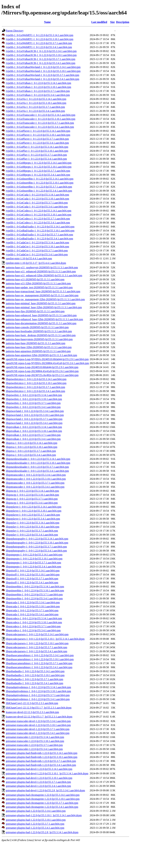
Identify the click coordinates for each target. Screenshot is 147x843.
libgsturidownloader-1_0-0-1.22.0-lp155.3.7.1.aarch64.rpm (37, 466)
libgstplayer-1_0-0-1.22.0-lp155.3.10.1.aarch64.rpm (33, 510)
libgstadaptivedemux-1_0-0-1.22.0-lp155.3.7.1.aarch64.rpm (38, 695)
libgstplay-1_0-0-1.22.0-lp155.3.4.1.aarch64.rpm (32, 534)
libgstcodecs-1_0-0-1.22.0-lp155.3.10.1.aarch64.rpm (34, 622)
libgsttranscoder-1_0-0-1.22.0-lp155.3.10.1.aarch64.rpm (36, 478)
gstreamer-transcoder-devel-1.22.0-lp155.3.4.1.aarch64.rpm (37, 733)
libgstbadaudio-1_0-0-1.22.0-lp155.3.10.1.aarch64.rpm (35, 675)
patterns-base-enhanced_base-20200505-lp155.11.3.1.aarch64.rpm (41, 315)
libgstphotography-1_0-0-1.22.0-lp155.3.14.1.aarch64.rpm (37, 538)
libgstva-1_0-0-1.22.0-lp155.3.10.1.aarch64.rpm (31, 447)
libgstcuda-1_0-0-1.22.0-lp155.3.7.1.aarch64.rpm (32, 610)
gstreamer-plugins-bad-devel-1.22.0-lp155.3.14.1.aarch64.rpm (39, 769)
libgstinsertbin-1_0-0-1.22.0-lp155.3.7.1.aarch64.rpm (34, 594)
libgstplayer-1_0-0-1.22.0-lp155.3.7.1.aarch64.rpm (33, 514)
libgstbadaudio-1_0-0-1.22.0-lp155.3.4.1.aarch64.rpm (34, 683)
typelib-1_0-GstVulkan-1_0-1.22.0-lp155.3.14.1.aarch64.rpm (38, 83)
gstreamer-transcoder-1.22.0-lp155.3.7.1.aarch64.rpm (34, 745)
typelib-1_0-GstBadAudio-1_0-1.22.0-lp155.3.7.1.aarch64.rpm (39, 234)
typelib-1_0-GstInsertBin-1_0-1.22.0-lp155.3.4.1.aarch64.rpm (39, 190)
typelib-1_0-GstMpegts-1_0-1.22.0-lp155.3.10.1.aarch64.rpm (38, 166)
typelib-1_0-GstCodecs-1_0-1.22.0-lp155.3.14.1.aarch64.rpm (38, 210)
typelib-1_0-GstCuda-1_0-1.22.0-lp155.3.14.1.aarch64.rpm (37, 194)
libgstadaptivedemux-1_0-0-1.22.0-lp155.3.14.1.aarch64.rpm (38, 687)
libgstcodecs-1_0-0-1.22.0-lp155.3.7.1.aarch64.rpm (33, 626)
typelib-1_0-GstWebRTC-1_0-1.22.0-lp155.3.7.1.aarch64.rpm (39, 43)
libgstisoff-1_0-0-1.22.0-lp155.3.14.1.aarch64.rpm (33, 570)
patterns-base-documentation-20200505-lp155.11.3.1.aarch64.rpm (41, 323)
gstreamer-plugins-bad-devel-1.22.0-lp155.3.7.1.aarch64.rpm (38, 782)
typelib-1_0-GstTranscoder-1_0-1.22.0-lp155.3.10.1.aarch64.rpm (40, 118)
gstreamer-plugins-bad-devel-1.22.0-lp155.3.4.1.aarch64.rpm (38, 786)
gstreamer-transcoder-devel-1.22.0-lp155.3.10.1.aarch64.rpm (38, 725)
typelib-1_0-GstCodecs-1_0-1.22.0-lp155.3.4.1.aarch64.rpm (38, 222)
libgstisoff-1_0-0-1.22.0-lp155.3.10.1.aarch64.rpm (33, 574)
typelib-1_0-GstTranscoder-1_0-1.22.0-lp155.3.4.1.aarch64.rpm (40, 126)
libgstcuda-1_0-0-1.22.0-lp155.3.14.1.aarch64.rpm (33, 602)
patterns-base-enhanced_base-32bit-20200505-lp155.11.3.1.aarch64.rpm (44, 319)
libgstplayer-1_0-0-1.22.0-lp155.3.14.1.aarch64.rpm (33, 506)
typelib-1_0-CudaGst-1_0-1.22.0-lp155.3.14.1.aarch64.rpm (37, 242)
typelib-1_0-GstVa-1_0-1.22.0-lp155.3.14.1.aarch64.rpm (36, 99)
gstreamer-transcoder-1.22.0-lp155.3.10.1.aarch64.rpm (35, 741)
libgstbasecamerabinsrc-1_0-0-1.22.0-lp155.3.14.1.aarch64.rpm (40, 655)
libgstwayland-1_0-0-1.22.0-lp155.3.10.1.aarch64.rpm (35, 415)
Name (47, 22)
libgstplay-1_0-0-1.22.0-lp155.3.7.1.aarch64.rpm (32, 530)
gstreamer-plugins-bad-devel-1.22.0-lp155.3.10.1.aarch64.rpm (39, 778)
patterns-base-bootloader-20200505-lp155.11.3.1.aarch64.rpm (39, 331)
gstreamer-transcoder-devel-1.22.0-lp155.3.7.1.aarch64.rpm (37, 729)
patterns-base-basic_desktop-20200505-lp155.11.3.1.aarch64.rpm (41, 335)
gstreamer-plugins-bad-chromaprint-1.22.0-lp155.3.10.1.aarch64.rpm (43, 798)
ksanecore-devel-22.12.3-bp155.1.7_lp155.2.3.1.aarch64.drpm (39, 716)
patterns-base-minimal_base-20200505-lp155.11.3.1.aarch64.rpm (40, 303)
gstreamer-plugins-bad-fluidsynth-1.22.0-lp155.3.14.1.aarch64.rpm (41, 753)
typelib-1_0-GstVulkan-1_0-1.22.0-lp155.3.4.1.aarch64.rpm (38, 95)
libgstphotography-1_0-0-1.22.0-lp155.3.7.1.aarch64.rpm (36, 546)
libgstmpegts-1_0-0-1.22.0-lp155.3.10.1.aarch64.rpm (34, 558)
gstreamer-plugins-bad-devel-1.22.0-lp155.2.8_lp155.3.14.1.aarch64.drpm (45, 790)
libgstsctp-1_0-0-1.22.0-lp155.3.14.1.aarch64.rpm (32, 490)
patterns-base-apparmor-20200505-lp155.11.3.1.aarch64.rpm (38, 351)
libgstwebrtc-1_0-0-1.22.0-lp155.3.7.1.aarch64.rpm (33, 403)
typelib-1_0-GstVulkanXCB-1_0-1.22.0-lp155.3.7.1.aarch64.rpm (40, 59)
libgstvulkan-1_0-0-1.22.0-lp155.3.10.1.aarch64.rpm (34, 431)
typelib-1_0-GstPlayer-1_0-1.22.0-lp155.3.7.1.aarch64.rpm (37, 138)
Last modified (99, 22)
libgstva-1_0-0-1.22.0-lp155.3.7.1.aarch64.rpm (31, 451)
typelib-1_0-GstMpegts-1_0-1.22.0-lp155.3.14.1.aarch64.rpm (38, 162)
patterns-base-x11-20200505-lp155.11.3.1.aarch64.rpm (35, 279)
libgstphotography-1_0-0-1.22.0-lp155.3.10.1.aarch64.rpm (37, 542)
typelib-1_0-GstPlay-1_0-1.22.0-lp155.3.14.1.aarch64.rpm (37, 146)
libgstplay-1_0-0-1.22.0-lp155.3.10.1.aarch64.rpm (32, 526)
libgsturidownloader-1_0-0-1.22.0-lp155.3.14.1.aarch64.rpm (38, 458)
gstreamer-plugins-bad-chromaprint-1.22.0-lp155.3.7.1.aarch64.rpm (42, 802)
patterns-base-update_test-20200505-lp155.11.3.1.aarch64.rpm (39, 287)
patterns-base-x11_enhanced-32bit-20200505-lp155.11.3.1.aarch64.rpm (44, 275)
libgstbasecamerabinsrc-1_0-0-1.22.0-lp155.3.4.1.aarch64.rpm (39, 667)
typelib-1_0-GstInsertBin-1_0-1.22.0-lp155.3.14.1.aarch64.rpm (39, 178)
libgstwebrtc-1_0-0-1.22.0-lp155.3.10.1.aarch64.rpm (34, 399)
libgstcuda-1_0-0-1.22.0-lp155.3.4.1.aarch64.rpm (32, 614)
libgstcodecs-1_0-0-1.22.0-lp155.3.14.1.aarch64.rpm (34, 618)
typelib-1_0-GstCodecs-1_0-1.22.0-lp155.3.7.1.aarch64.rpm (38, 218)
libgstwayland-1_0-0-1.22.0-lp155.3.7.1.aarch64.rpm (34, 419)
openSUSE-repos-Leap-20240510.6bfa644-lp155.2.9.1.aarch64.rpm (42, 367)
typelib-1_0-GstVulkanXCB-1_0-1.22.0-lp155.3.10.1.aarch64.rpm (41, 55)
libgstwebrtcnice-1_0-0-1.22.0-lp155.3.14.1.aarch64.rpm (36, 379)
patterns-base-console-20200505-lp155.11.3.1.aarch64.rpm (37, 327)
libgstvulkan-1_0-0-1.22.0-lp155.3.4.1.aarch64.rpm (33, 439)
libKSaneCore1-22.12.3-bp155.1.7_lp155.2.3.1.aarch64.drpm (38, 707)
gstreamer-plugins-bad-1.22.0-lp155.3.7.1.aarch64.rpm (35, 823)
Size (112, 22)
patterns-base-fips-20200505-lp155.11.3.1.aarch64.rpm (35, 311)
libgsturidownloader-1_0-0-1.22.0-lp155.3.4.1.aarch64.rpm (37, 470)
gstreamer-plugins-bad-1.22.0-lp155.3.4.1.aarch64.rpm (35, 827)
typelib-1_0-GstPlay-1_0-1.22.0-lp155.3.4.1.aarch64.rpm (36, 158)
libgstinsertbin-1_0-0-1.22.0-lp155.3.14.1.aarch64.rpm (35, 586)
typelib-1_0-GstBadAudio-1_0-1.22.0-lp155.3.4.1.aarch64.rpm (39, 238)
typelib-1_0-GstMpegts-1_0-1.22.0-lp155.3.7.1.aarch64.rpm (38, 170)
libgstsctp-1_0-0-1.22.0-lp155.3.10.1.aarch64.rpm (32, 494)
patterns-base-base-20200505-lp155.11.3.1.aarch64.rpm (35, 343)
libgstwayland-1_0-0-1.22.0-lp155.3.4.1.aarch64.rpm (34, 423)
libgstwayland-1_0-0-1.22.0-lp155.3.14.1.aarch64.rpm (35, 411)
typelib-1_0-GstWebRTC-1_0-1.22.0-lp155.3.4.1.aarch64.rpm (39, 47)
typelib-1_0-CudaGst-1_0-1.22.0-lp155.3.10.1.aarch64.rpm (37, 246)
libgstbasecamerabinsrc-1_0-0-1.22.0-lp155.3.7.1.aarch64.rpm (39, 663)
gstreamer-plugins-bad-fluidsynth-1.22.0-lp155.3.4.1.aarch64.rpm (41, 765)
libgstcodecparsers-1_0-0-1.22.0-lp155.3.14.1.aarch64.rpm (37, 634)
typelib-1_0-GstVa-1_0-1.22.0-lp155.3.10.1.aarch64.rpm (36, 103)
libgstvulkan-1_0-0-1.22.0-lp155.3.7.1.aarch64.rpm (33, 435)
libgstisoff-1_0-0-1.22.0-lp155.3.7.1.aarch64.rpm (32, 578)
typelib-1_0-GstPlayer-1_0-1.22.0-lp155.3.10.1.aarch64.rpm (38, 134)
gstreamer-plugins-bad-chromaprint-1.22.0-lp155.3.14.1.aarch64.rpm (43, 794)
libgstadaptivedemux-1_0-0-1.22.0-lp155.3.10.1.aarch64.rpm (38, 691)
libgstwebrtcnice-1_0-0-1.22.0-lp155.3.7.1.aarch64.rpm (35, 387)
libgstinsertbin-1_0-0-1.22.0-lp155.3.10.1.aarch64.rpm (35, 590)
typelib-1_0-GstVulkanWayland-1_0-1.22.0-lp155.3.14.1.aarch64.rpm (43, 67)
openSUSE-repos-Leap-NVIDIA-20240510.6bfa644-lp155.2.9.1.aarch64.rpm (47, 359)
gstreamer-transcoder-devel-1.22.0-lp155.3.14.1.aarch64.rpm (38, 721)
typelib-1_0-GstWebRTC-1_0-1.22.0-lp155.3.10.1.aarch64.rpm (39, 39)
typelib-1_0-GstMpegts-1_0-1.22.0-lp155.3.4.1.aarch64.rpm (38, 174)
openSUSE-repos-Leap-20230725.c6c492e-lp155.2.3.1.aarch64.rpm (42, 375)
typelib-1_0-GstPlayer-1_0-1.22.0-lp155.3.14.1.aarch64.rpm (38, 130)
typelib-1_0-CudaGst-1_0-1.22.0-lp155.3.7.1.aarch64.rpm (37, 250)
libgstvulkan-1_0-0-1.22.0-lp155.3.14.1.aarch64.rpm (34, 427)
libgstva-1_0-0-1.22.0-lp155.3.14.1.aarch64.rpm (31, 443)
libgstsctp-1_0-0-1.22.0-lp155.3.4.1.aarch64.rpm (32, 502)
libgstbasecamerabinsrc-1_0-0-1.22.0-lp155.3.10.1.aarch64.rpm (40, 659)
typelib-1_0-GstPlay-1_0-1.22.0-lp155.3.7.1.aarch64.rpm (36, 154)
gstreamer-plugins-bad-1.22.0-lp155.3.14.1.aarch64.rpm (36, 810)
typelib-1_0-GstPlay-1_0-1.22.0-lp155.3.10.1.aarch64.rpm (37, 150)
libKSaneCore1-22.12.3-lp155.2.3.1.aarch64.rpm (32, 703)
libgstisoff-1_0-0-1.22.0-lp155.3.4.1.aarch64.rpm (32, 582)
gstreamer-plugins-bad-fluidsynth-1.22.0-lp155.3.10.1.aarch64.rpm (41, 757)
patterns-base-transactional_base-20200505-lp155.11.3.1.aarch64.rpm (43, 291)
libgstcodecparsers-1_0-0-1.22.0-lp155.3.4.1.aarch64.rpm (36, 651)
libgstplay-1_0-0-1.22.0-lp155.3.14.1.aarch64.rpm (32, 522)
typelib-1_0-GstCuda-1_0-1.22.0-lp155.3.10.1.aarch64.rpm (37, 198)
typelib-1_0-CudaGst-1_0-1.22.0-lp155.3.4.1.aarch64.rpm (37, 254)
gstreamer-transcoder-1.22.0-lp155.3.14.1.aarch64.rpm (35, 737)
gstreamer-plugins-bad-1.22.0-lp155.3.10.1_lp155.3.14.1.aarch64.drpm (44, 815)
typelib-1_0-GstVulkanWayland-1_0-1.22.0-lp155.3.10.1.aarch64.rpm (43, 71)
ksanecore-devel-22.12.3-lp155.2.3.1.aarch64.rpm (32, 712)
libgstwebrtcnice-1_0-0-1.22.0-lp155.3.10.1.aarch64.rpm (36, 383)
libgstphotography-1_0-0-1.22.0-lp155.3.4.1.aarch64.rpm (36, 550)
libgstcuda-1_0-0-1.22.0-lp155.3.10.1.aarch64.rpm (33, 606)
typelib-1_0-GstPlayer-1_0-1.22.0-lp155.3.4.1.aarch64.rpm (37, 142)
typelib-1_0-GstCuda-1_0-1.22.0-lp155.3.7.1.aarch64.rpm (37, 202)
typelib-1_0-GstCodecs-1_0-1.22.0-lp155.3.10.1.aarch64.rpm (38, 214)
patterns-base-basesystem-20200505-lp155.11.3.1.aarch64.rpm (39, 339)
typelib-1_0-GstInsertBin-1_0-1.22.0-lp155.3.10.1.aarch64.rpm (39, 182)
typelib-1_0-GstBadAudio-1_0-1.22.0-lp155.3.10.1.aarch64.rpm (40, 230)
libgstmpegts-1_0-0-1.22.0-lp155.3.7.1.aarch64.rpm (33, 562)
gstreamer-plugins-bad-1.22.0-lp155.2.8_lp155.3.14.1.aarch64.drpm (42, 832)
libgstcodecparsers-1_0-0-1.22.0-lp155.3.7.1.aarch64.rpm (36, 647)
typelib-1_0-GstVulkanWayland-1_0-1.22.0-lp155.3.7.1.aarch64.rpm (42, 75)
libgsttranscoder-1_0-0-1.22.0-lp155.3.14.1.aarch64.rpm (36, 474)
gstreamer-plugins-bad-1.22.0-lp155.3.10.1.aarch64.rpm (36, 819)
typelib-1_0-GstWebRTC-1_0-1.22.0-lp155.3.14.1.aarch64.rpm (39, 35)
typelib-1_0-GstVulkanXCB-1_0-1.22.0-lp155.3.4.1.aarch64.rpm (40, 63)
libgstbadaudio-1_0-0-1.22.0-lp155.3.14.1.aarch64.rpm (35, 671)
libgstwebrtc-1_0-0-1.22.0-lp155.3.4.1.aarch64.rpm (33, 407)
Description (122, 22)
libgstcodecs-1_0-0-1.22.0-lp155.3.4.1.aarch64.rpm (33, 630)
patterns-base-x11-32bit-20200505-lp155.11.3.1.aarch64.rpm (38, 283)
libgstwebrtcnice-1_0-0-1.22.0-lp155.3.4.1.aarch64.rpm (35, 391)
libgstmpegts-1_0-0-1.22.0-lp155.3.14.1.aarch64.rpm (34, 554)
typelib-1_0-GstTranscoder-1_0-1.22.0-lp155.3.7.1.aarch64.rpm (40, 122)
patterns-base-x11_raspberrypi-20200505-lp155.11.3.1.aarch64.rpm (42, 267)
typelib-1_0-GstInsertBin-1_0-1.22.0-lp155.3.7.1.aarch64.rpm (39, 186)
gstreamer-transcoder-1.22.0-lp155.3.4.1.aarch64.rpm (34, 749)
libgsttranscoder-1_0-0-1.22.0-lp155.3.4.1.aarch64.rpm (35, 486)
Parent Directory (14, 30)
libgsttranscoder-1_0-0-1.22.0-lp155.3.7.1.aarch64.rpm (35, 482)
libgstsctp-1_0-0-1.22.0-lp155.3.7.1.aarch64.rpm (32, 498)
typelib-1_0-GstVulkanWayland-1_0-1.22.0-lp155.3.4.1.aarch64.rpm (42, 79)
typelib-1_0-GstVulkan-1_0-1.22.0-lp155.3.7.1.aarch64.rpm (38, 91)
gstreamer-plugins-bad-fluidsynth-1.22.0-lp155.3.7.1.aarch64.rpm (41, 761)
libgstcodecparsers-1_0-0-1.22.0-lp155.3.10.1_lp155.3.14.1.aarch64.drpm (45, 638)
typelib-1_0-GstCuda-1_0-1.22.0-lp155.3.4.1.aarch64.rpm (37, 206)
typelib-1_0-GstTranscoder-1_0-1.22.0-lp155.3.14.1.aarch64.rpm (40, 114)
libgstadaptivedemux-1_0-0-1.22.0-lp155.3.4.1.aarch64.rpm (38, 699)
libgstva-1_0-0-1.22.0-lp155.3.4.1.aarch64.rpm (31, 454)
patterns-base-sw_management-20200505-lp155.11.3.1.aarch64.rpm (42, 295)
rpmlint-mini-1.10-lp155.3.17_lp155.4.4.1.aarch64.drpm (36, 263)
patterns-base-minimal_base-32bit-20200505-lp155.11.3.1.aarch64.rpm (44, 307)
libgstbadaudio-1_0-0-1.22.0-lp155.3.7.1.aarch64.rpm (34, 679)
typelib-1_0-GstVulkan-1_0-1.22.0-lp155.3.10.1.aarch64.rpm (38, 87)
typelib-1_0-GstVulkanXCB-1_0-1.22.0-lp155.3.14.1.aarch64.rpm (41, 51)
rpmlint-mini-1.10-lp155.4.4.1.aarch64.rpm (29, 258)
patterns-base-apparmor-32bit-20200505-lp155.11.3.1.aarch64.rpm (41, 355)
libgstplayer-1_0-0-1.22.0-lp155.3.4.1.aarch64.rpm (33, 518)
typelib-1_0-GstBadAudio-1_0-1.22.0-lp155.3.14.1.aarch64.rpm (40, 226)
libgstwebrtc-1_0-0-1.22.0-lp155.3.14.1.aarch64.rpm (34, 395)
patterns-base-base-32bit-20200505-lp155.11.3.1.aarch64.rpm (39, 347)
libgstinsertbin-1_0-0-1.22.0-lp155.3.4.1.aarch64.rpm (34, 598)
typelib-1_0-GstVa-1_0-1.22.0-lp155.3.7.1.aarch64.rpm (35, 107)
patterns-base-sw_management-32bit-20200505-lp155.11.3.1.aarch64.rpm (45, 299)
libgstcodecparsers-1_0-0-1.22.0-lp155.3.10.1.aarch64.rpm (37, 643)
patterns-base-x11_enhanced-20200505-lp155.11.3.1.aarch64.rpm (41, 271)
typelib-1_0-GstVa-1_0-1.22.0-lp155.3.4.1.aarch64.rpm (35, 111)
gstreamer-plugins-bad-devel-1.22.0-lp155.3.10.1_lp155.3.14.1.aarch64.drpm (47, 773)
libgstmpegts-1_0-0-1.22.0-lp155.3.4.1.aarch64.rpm (33, 566)
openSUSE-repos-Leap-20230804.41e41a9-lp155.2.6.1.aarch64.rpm (42, 371)
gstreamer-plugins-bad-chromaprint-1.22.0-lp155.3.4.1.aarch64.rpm (42, 806)
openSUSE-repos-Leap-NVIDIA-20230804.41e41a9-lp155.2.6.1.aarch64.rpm (47, 363)
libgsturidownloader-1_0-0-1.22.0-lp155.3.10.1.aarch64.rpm (38, 462)
